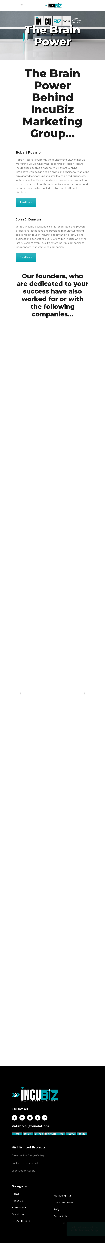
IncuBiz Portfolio (21, 1221)
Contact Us (60, 1216)
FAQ (56, 1209)
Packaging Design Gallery (27, 1163)
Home (15, 1193)
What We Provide (64, 1202)
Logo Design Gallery (23, 1170)
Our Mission (18, 1214)
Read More (26, 202)
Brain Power (19, 1207)
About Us (17, 1200)
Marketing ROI (62, 1195)
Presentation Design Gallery (28, 1155)
